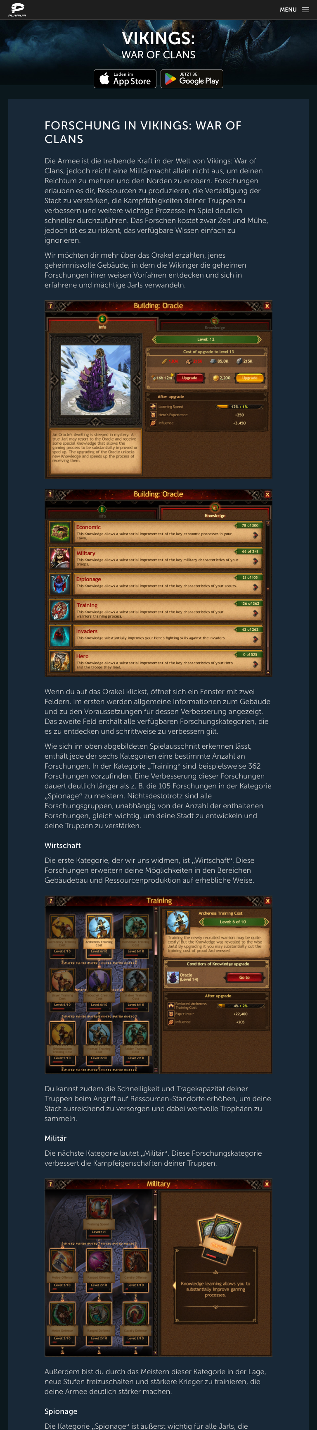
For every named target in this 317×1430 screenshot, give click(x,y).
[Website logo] (18, 9)
